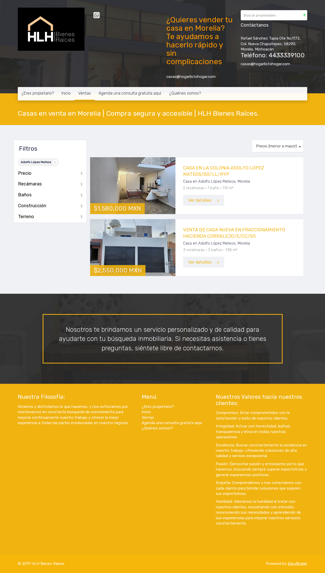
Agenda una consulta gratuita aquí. (130, 93)
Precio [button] (50, 173)
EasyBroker (297, 563)
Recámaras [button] (50, 184)
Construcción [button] (50, 206)
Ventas (84, 93)
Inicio (66, 93)
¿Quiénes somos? (185, 93)
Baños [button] (50, 195)
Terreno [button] (50, 216)
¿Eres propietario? (38, 93)
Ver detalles (200, 200)
